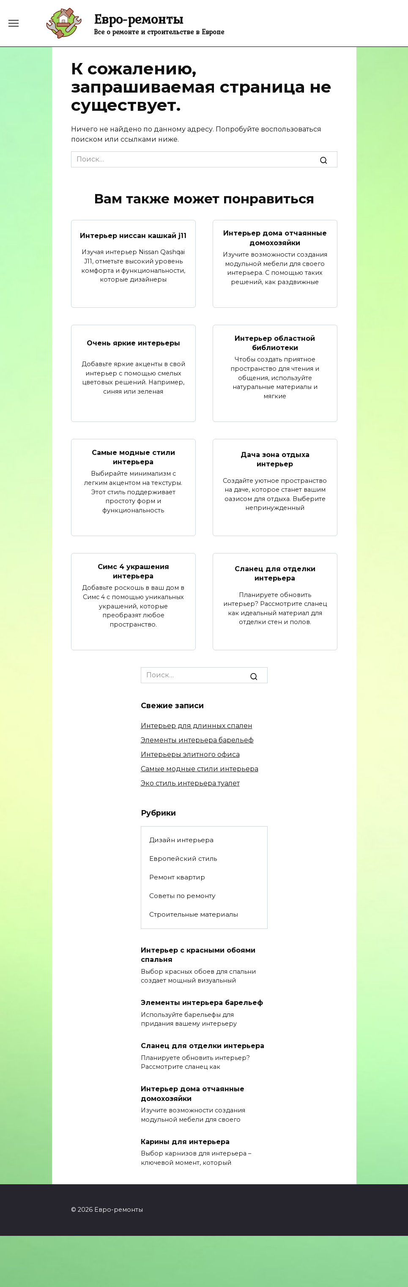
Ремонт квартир (177, 877)
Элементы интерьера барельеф (197, 740)
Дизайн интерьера (181, 840)
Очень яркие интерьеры (133, 343)
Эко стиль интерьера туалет (190, 783)
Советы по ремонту (182, 896)
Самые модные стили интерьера (133, 457)
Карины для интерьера (185, 1141)
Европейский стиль (183, 858)
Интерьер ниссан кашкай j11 (133, 235)
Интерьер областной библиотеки (275, 342)
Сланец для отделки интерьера (275, 573)
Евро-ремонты (138, 19)
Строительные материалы (193, 914)
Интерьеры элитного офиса (190, 754)
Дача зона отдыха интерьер (275, 459)
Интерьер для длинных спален (196, 726)
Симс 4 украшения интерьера (133, 571)
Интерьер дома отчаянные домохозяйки (275, 237)
